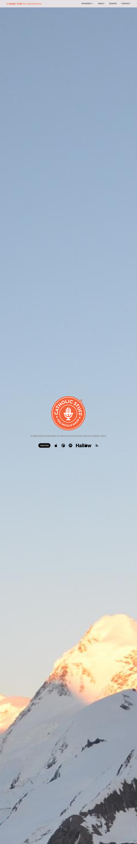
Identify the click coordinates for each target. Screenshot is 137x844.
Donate (113, 4)
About (101, 4)
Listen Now (44, 445)
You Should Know (24, 3)
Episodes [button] (88, 4)
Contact (125, 4)
